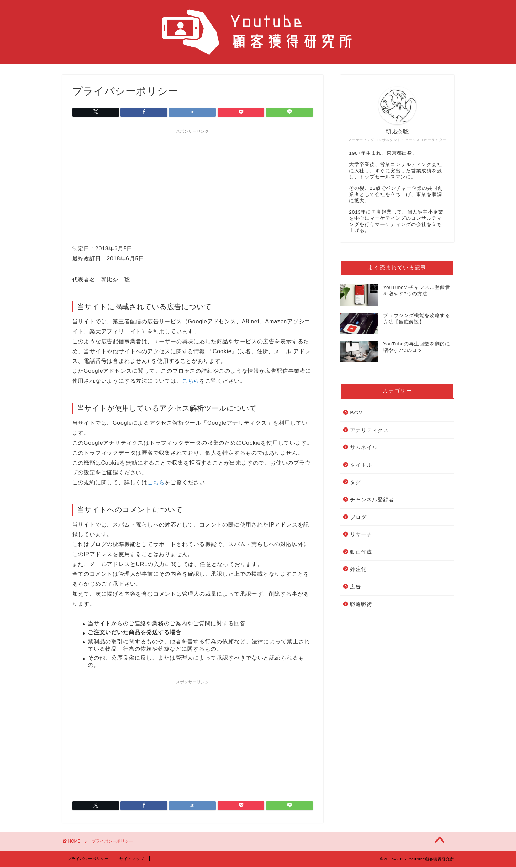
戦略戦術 (361, 604)
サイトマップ (131, 859)
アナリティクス (369, 430)
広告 (355, 586)
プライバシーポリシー (88, 859)
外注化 (358, 569)
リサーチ (361, 534)
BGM (356, 412)
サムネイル (364, 447)
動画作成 (361, 552)
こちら (190, 381)
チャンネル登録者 (372, 499)
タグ (355, 482)
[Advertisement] (192, 185)
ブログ (358, 517)
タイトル (361, 465)
